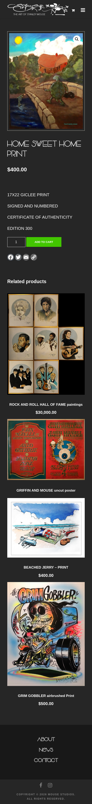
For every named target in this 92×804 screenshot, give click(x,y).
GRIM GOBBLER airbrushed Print (46, 696)
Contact (46, 760)
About (46, 739)
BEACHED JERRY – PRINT (46, 567)
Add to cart (44, 242)
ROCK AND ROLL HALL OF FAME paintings (46, 405)
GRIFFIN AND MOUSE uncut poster (46, 490)
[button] (77, 39)
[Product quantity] (16, 242)
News (46, 750)
